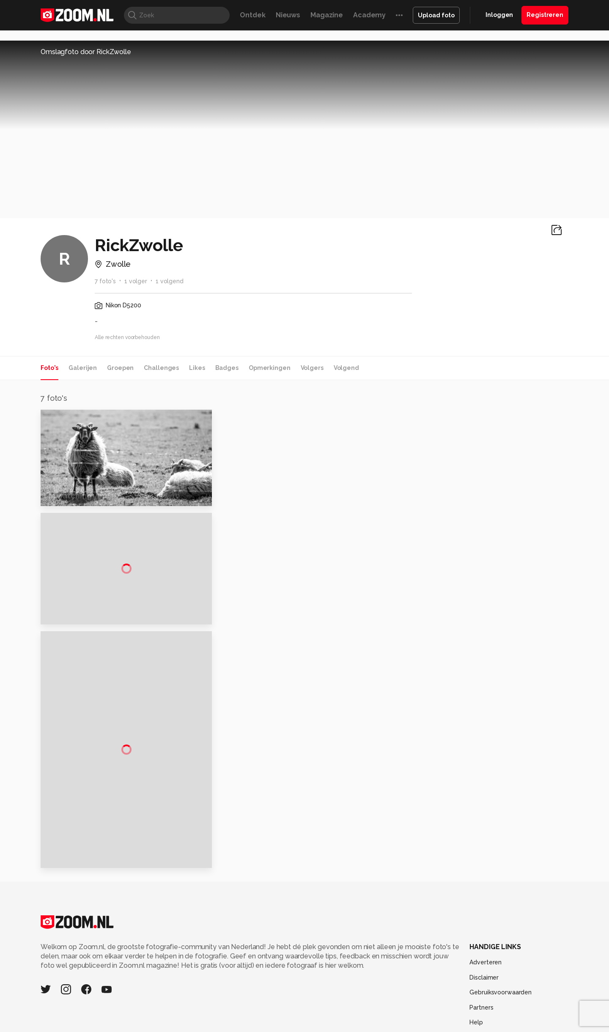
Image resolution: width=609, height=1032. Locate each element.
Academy (369, 15)
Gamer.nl (430, 977)
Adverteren (485, 875)
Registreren (545, 14)
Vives (300, 986)
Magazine (326, 15)
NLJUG (367, 986)
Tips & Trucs (229, 977)
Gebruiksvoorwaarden (500, 905)
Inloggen (499, 14)
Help (476, 935)
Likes (197, 367)
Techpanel (400, 977)
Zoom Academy (221, 986)
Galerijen (83, 367)
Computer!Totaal (185, 977)
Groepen (120, 367)
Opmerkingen (270, 367)
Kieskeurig (82, 977)
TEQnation (395, 986)
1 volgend (170, 281)
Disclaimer (484, 890)
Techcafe (301, 977)
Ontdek (252, 15)
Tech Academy (268, 986)
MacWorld (332, 977)
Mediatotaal (268, 977)
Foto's (49, 367)
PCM (151, 977)
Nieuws (288, 15)
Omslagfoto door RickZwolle (86, 52)
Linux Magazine (333, 986)
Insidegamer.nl (467, 977)
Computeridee (121, 977)
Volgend (346, 367)
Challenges (161, 367)
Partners (481, 920)
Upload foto (436, 15)
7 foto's (105, 281)
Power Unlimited (514, 977)
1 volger (135, 281)
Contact (480, 950)
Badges (227, 367)
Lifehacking (366, 977)
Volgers (312, 367)
